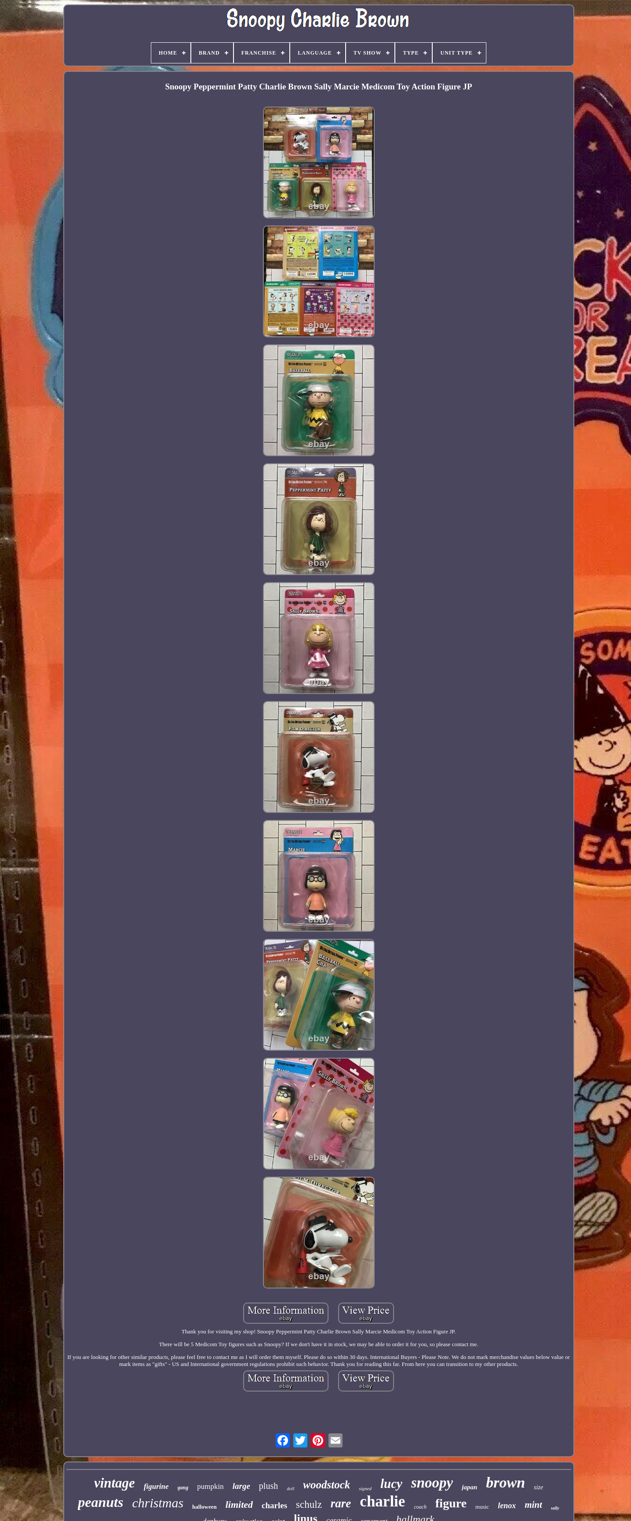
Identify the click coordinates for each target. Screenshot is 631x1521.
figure (451, 1503)
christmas (157, 1502)
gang (183, 1487)
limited (239, 1504)
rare (341, 1503)
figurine (156, 1486)
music (482, 1506)
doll (290, 1488)
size (538, 1487)
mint (533, 1504)
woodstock (326, 1485)
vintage (114, 1483)
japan (469, 1487)
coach (420, 1507)
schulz (309, 1504)
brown (505, 1482)
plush (268, 1486)
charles (274, 1505)
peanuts (100, 1502)
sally (555, 1508)
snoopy (432, 1483)
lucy (391, 1484)
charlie (382, 1501)
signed (365, 1488)
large (241, 1486)
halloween (204, 1506)
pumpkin (210, 1486)
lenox (507, 1505)
